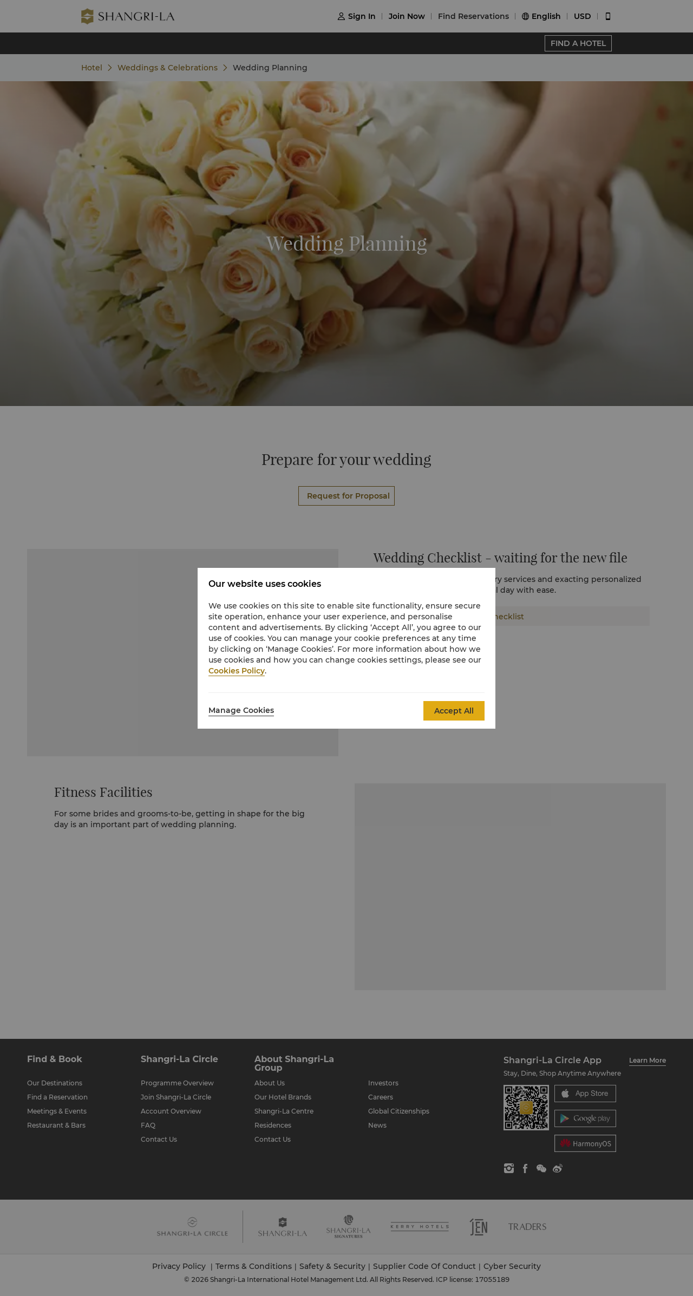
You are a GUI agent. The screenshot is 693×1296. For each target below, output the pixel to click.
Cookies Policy (236, 671)
